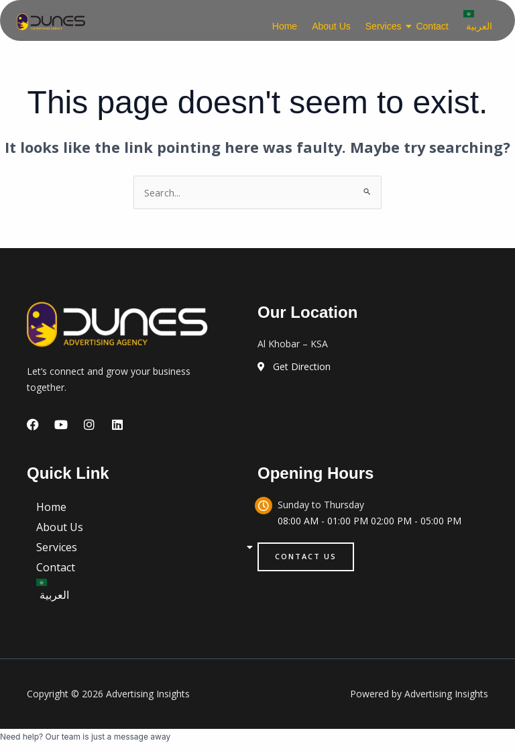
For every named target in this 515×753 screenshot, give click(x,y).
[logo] (51, 21)
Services (385, 26)
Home (284, 26)
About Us (331, 26)
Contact (432, 26)
